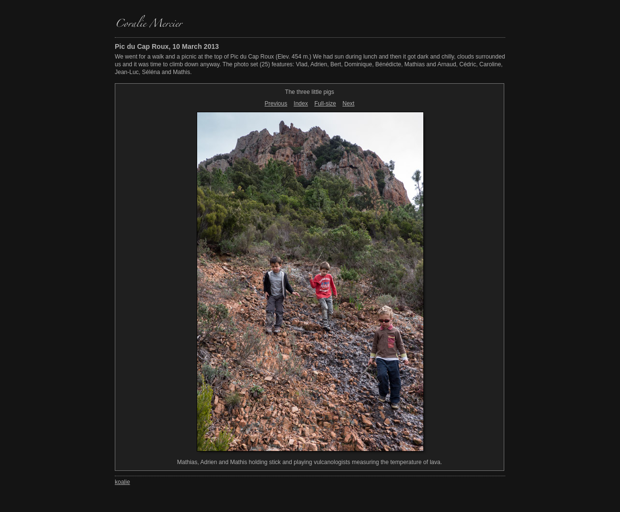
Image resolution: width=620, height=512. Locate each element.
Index (301, 103)
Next (348, 103)
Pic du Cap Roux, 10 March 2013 (167, 46)
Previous (275, 103)
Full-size (325, 103)
